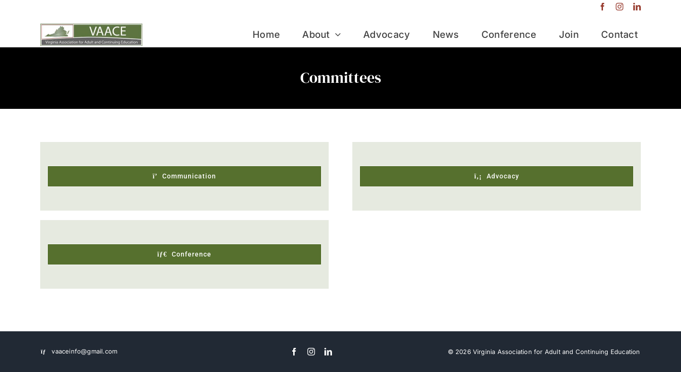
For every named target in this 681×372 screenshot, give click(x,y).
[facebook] (602, 6)
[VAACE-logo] (91, 27)
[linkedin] (637, 6)
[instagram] (619, 6)
